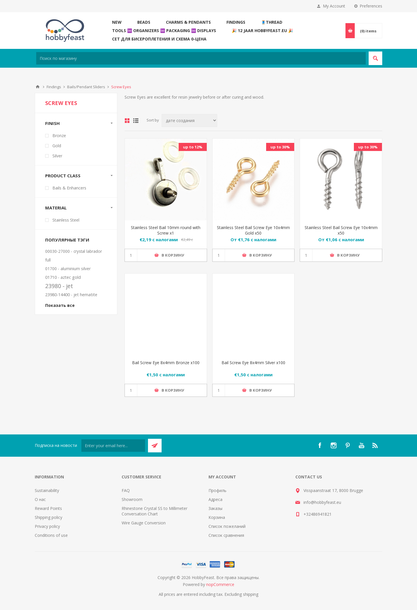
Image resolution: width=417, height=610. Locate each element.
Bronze (59, 135)
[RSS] (375, 445)
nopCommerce (220, 584)
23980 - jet (59, 286)
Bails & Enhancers (69, 188)
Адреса (215, 499)
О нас (40, 499)
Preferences (371, 6)
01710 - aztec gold (63, 277)
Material (56, 208)
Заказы (215, 508)
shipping (250, 594)
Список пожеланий (227, 526)
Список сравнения (226, 535)
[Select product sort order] (189, 120)
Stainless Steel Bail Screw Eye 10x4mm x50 (341, 230)
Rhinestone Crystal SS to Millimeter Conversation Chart (154, 511)
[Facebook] (319, 445)
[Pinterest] (347, 445)
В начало (38, 86)
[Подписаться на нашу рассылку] (113, 445)
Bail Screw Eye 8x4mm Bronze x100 (166, 362)
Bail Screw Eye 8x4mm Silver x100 (253, 362)
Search (375, 58)
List (135, 120)
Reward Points (48, 508)
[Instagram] (333, 445)
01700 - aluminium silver (68, 268)
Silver (57, 156)
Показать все (60, 305)
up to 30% (280, 147)
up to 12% (192, 147)
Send (155, 445)
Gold (56, 145)
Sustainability (47, 490)
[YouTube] (361, 445)
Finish (52, 123)
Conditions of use (51, 535)
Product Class (63, 175)
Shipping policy (48, 517)
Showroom (132, 499)
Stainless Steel (65, 220)
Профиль (217, 490)
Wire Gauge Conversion (144, 523)
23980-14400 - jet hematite (71, 294)
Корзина (217, 517)
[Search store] (201, 58)
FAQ (126, 490)
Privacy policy (47, 526)
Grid (127, 120)
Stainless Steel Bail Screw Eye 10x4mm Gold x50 (253, 230)
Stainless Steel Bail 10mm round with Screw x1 (165, 230)
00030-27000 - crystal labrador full (73, 255)
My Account (334, 6)
